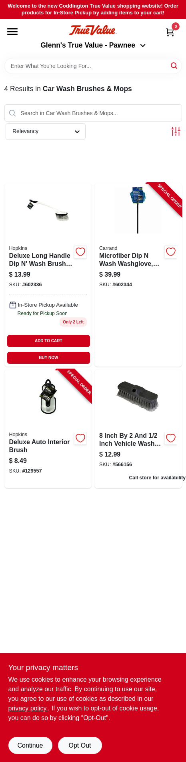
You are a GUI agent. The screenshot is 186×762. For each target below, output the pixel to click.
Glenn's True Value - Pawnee (92, 45)
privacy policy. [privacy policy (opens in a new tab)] (28, 708)
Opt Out (79, 745)
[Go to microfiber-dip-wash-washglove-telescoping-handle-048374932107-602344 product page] (138, 275)
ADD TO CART (48, 341)
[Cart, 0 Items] (170, 32)
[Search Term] (93, 66)
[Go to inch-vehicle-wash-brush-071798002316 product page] (138, 428)
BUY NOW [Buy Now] (48, 357)
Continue (30, 745)
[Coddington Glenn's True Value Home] (93, 30)
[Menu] (12, 31)
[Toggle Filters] (175, 131)
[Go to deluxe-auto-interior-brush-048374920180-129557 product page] (48, 428)
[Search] (174, 65)
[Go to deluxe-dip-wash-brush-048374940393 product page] (48, 275)
